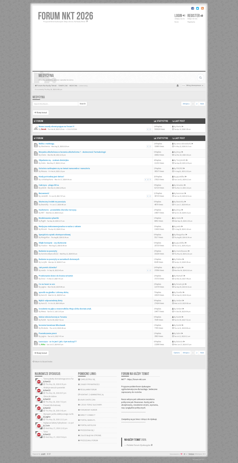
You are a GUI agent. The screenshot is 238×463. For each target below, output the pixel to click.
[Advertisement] (119, 46)
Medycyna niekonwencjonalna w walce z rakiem (60, 226)
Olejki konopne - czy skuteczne (52, 243)
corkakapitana (47, 179)
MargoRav (45, 237)
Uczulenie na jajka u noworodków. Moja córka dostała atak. (65, 308)
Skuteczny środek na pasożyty (52, 201)
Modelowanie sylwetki (49, 218)
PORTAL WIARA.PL (86, 420)
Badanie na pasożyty (48, 251)
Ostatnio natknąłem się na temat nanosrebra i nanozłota (64, 168)
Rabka (179, 259)
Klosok (44, 229)
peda (178, 226)
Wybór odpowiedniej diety (50, 300)
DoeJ (43, 278)
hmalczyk (180, 284)
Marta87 (179, 275)
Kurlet (43, 320)
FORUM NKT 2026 (65, 16)
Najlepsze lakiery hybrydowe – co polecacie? (61, 423)
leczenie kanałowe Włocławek (52, 325)
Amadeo (179, 185)
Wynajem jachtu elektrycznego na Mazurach (61, 414)
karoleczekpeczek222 (49, 253)
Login (180, 15)
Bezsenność (44, 193)
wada (43, 270)
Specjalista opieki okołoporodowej (54, 234)
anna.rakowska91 (183, 143)
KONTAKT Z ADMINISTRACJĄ (91, 394)
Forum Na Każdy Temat (46, 85)
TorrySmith (180, 160)
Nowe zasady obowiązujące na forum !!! (56, 126)
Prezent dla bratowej (51, 405)
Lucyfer (44, 262)
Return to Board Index (42, 361)
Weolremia (45, 146)
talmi (178, 333)
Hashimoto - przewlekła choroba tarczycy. (57, 210)
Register (195, 15)
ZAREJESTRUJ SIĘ (86, 379)
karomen (180, 193)
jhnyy (178, 152)
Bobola (179, 341)
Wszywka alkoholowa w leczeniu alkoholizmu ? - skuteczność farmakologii (72, 152)
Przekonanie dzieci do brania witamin (56, 275)
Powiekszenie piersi (48, 333)
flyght (43, 221)
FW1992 (179, 168)
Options (177, 353)
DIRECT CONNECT (86, 415)
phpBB (43, 454)
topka (178, 267)
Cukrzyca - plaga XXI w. (49, 185)
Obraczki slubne (49, 396)
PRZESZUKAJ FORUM (88, 440)
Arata (43, 163)
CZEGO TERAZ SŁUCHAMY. (90, 404)
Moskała (44, 328)
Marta (178, 126)
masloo (44, 245)
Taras (45, 431)
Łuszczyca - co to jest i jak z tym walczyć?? (58, 341)
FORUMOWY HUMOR (87, 410)
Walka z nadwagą (46, 143)
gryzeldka (180, 176)
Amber (179, 300)
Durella (179, 292)
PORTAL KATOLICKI (87, 425)
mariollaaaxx (181, 251)
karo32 (44, 295)
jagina (43, 287)
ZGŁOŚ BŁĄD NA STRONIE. (90, 435)
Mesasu (44, 171)
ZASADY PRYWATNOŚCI (89, 384)
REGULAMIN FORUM (87, 389)
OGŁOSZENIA (72, 129)
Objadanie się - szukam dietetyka (54, 160)
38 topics (186, 104)
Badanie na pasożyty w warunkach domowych (59, 259)
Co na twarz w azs (47, 284)
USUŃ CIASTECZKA (86, 399)
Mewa (43, 311)
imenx (43, 155)
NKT (42, 212)
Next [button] (202, 104)
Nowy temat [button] (40, 112)
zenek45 (44, 196)
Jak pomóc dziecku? (48, 267)
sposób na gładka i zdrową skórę (53, 292)
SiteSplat (191, 454)
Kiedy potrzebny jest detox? (51, 176)
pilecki (43, 188)
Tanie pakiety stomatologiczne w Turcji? (59, 378)
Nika (43, 344)
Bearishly (44, 204)
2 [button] (196, 104)
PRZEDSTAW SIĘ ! (86, 430)
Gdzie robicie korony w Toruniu (53, 317)
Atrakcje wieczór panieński (54, 387)
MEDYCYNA (38, 97)
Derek (43, 129)
